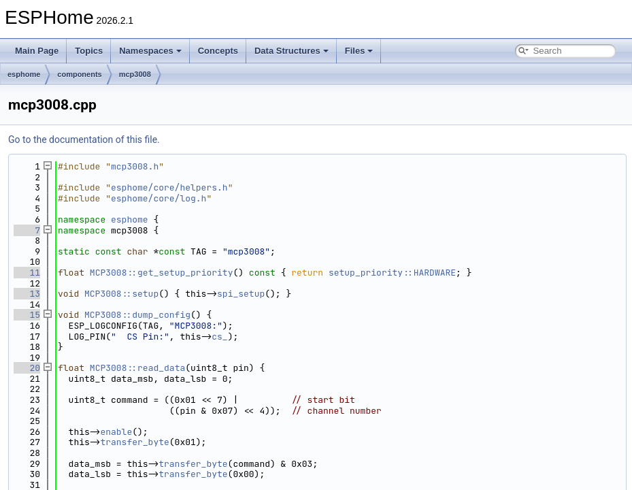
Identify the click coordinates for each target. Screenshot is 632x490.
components (79, 74)
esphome (23, 74)
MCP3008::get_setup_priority (161, 272)
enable (116, 432)
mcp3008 (135, 74)
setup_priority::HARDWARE (392, 272)
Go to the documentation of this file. (84, 139)
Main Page (37, 51)
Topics (89, 51)
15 (27, 315)
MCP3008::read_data (137, 368)
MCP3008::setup (121, 293)
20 (27, 368)
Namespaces (150, 51)
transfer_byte (134, 442)
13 (27, 293)
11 (27, 272)
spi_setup (241, 293)
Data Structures (291, 51)
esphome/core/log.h (158, 198)
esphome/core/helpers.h (169, 187)
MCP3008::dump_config (137, 315)
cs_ (219, 336)
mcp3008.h (135, 166)
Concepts (218, 51)
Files (359, 51)
